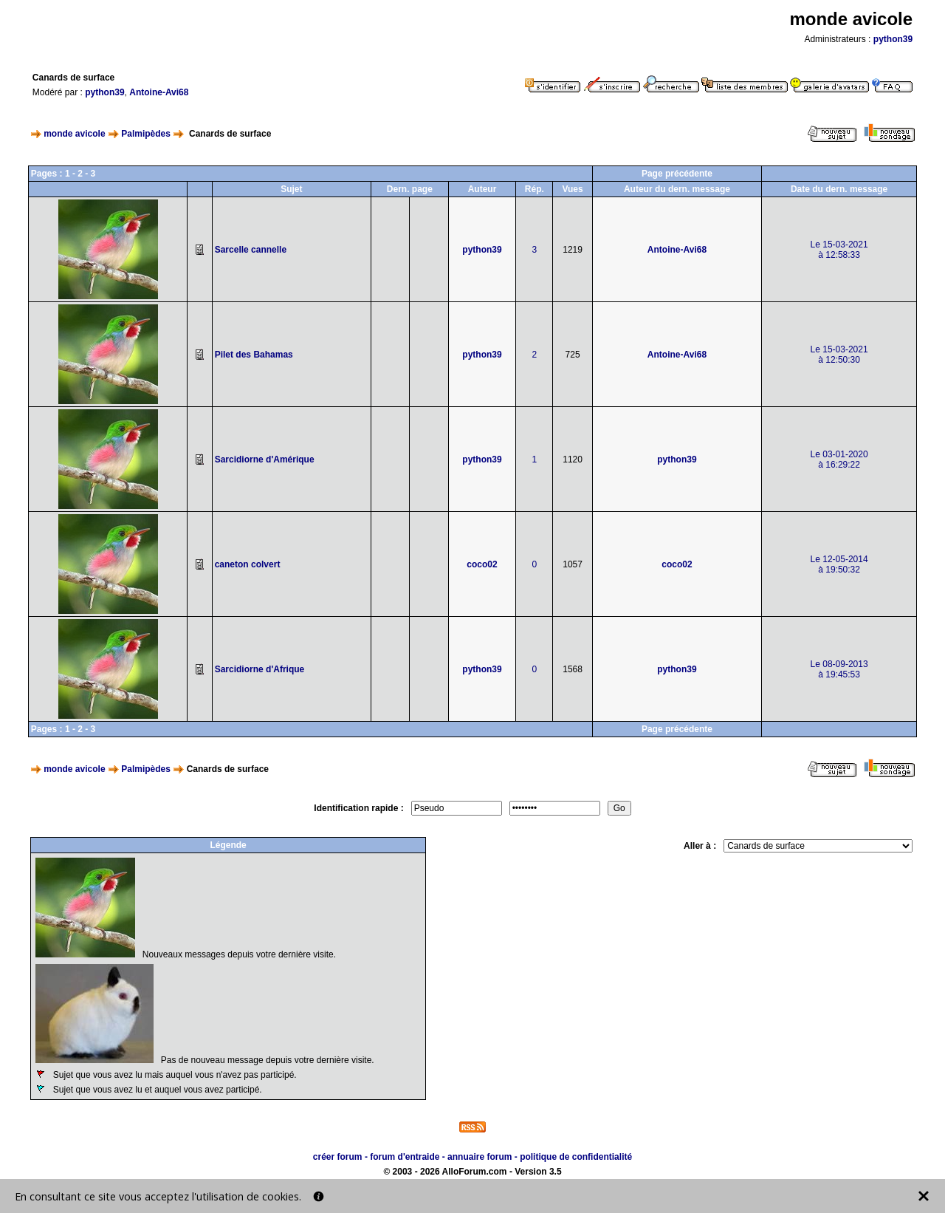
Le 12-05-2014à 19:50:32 (839, 564)
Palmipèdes (146, 134)
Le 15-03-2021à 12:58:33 (839, 249)
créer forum (337, 1157)
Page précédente (677, 173)
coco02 (482, 564)
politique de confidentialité (576, 1157)
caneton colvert (248, 564)
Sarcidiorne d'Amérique (265, 459)
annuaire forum (479, 1157)
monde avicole (74, 134)
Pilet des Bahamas (254, 354)
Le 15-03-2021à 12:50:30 (839, 354)
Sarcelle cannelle (250, 250)
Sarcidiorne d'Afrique (260, 669)
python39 (893, 39)
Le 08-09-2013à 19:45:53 (839, 669)
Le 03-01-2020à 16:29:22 (839, 459)
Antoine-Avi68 (158, 92)
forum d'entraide (404, 1157)
